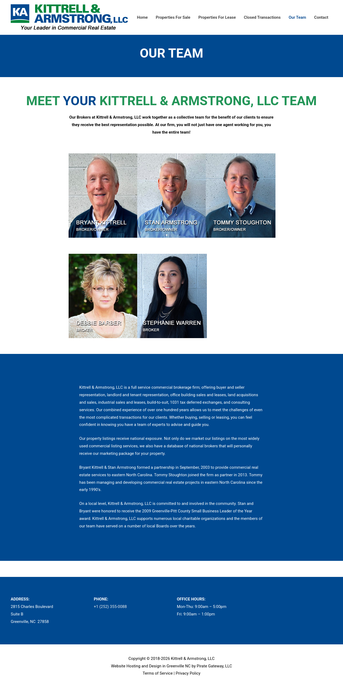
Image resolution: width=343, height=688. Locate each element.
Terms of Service (158, 673)
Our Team (297, 17)
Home (142, 17)
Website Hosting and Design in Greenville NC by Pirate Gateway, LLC (171, 666)
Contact (321, 17)
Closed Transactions (262, 17)
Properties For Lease (217, 17)
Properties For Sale (173, 17)
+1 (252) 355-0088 (110, 606)
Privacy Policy (188, 673)
